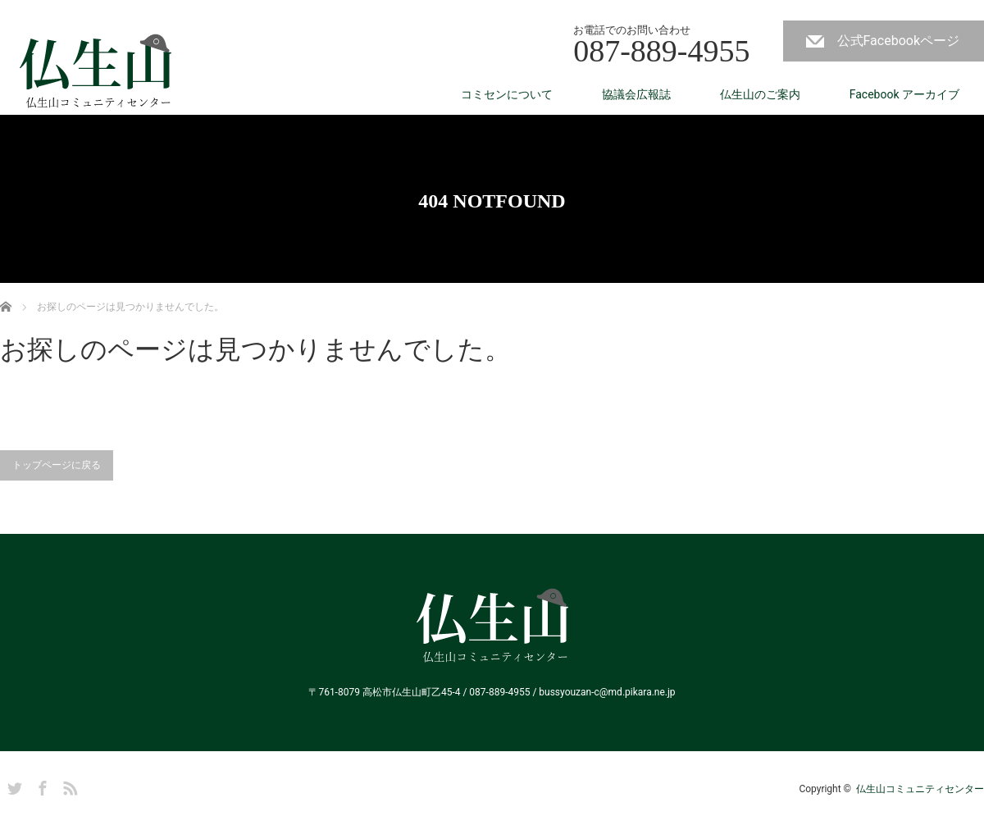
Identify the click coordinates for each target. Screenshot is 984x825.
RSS (68, 785)
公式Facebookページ (898, 40)
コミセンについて (507, 94)
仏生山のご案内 (760, 94)
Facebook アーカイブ (904, 94)
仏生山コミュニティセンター (920, 789)
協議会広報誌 (636, 94)
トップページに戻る (56, 465)
